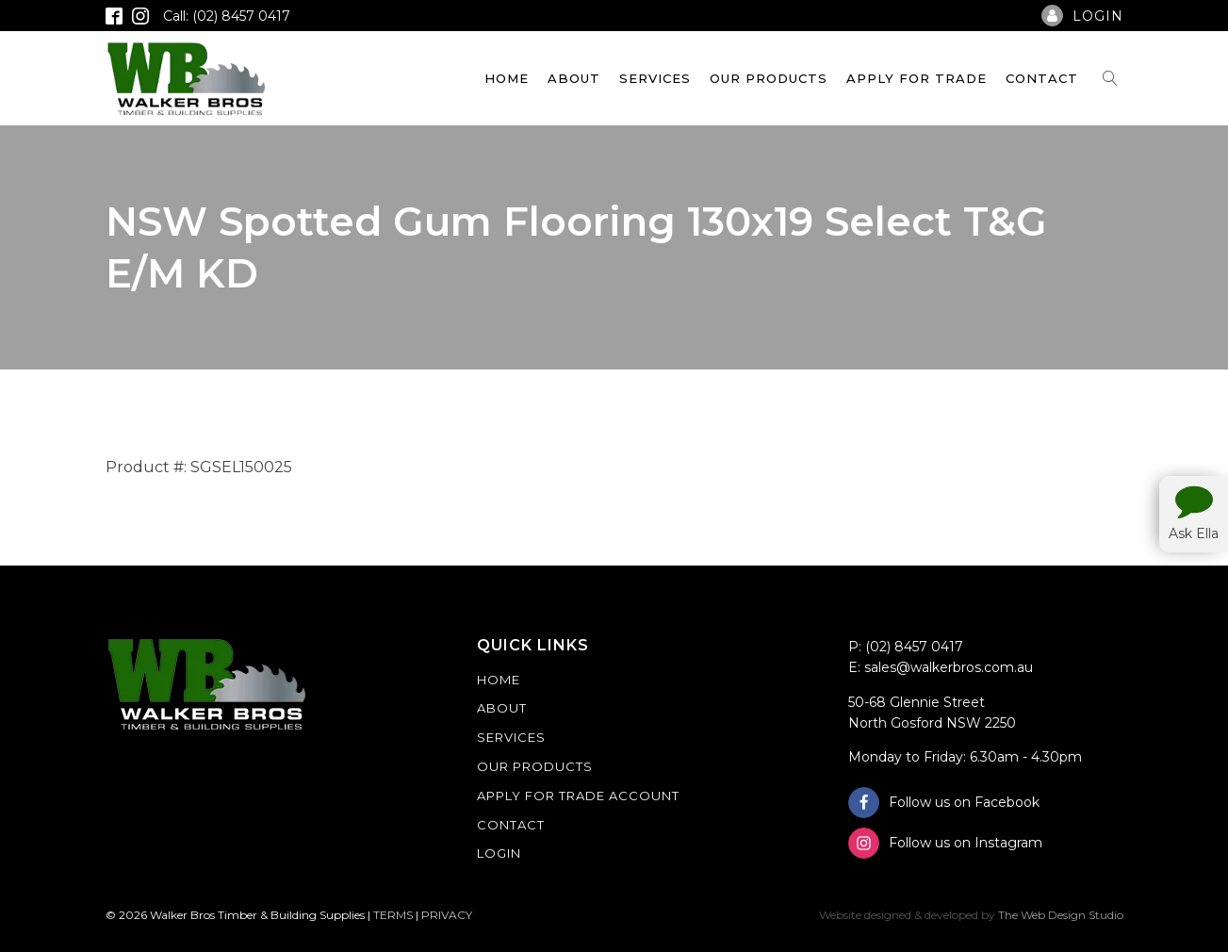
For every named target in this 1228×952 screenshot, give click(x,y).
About (574, 78)
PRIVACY (446, 915)
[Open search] (1110, 78)
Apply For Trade (916, 78)
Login (499, 853)
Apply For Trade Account (578, 795)
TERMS (393, 915)
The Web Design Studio (1060, 915)
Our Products (768, 78)
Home (506, 78)
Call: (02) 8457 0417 (226, 16)
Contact (1042, 78)
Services (655, 78)
